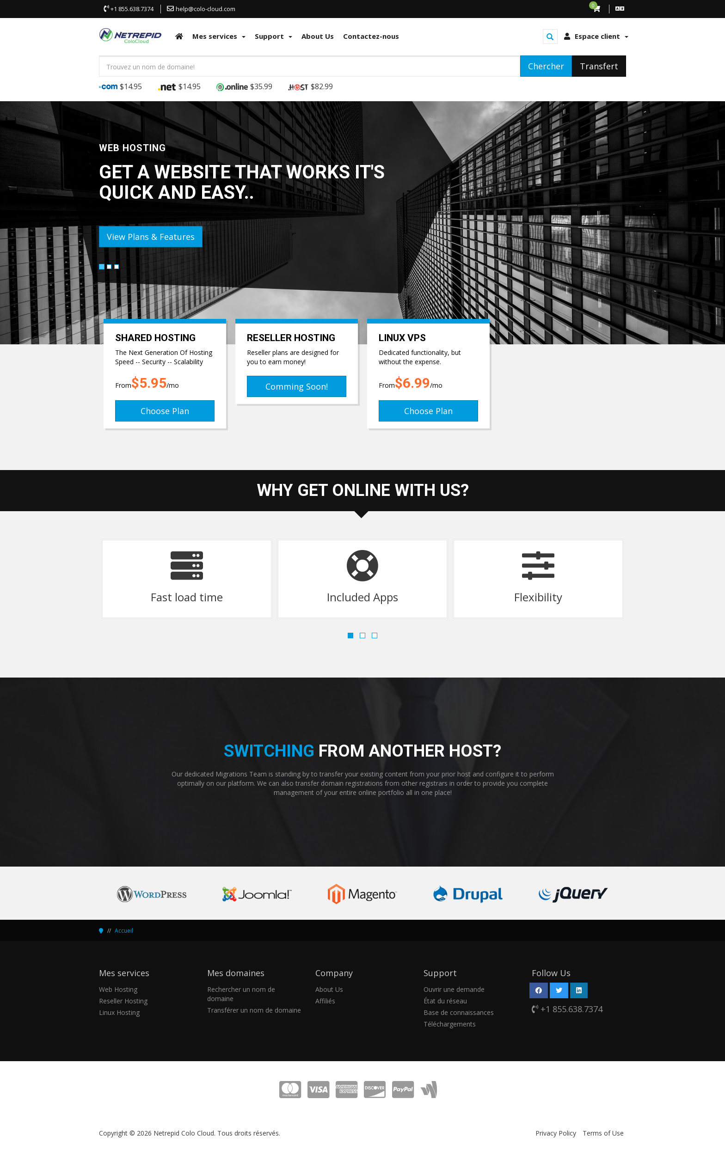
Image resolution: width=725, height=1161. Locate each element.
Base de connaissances (459, 1012)
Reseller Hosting (123, 1000)
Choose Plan (165, 410)
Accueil (124, 931)
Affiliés (325, 1000)
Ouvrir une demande (454, 989)
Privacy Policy (555, 1133)
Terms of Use (603, 1133)
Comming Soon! (296, 386)
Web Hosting (118, 989)
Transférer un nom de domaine (254, 1010)
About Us (329, 989)
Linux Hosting (119, 1012)
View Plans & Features (151, 236)
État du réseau (445, 1000)
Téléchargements (450, 1024)
